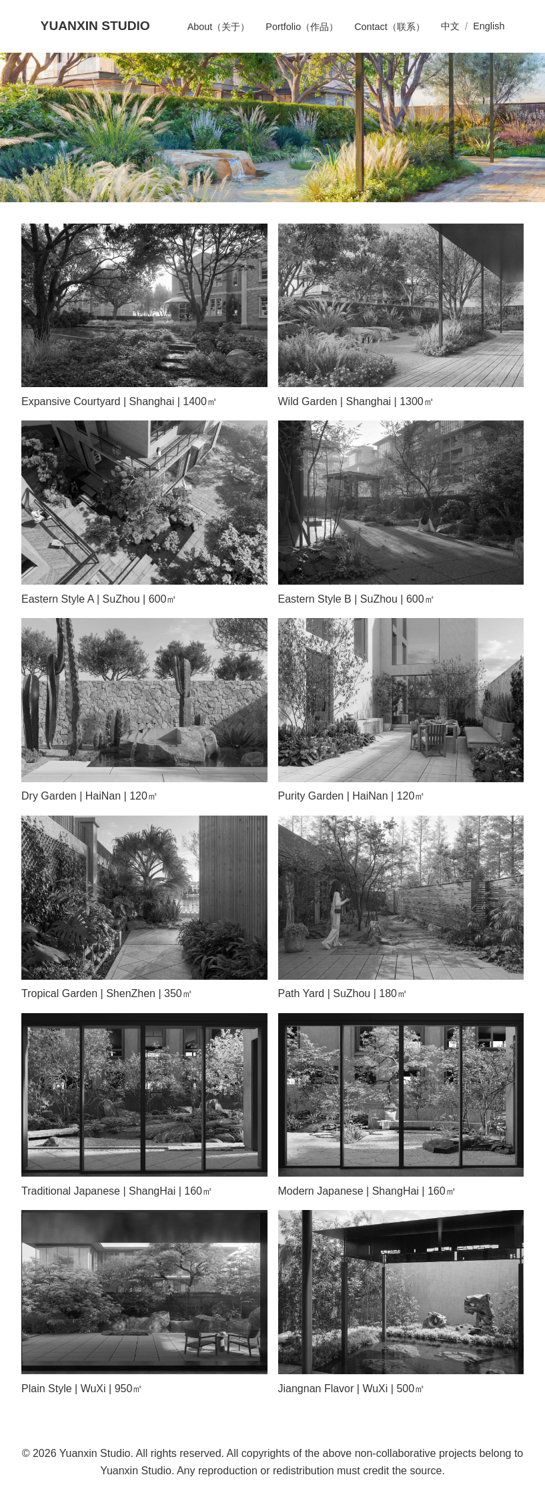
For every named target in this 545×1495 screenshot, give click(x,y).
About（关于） (218, 26)
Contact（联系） (389, 26)
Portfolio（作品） (301, 26)
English (488, 26)
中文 (450, 26)
